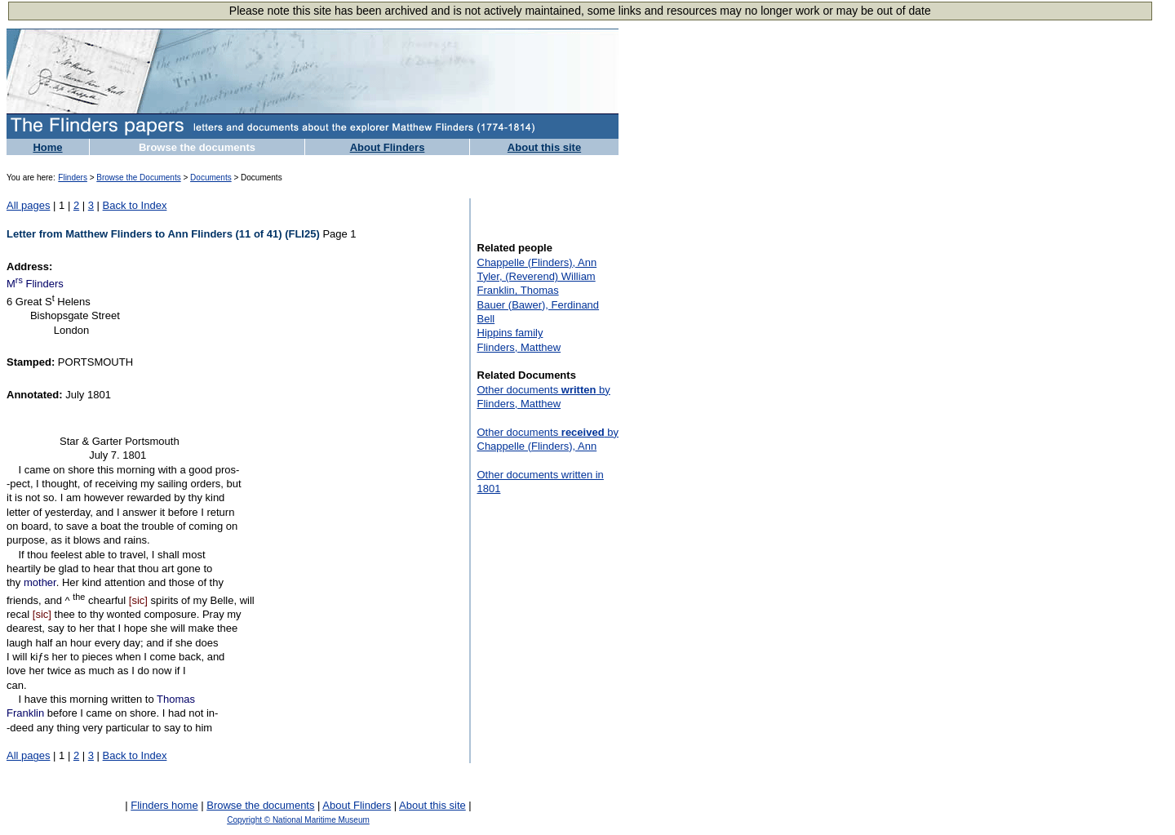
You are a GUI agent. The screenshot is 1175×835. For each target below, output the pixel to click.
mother (40, 582)
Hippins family (510, 332)
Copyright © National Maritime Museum (298, 819)
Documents (211, 177)
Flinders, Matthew (519, 347)
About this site (544, 147)
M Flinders (35, 284)
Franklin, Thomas (518, 290)
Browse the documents (197, 147)
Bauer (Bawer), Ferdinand (538, 305)
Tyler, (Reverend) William (536, 276)
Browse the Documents (138, 177)
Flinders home (164, 805)
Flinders (72, 177)
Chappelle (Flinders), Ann (537, 262)
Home (47, 147)
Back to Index (135, 205)
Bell (486, 319)
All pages (28, 205)
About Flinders (387, 147)
